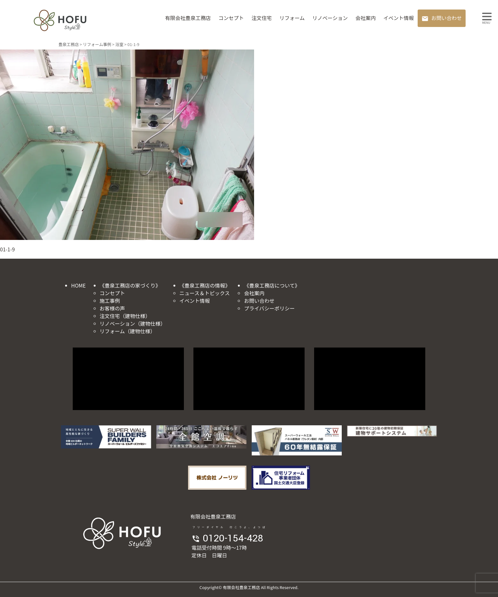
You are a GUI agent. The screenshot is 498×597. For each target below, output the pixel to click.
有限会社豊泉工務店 (188, 18)
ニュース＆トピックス (204, 293)
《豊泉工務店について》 (272, 285)
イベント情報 (398, 18)
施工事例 (110, 300)
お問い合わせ (446, 18)
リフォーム (292, 18)
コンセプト (231, 18)
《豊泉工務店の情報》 (204, 285)
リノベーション (330, 18)
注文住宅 (262, 18)
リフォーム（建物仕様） (128, 331)
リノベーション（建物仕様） (133, 323)
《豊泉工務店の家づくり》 (130, 285)
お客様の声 (112, 308)
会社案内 (365, 18)
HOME (78, 285)
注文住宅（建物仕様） (125, 316)
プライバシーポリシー (269, 308)
